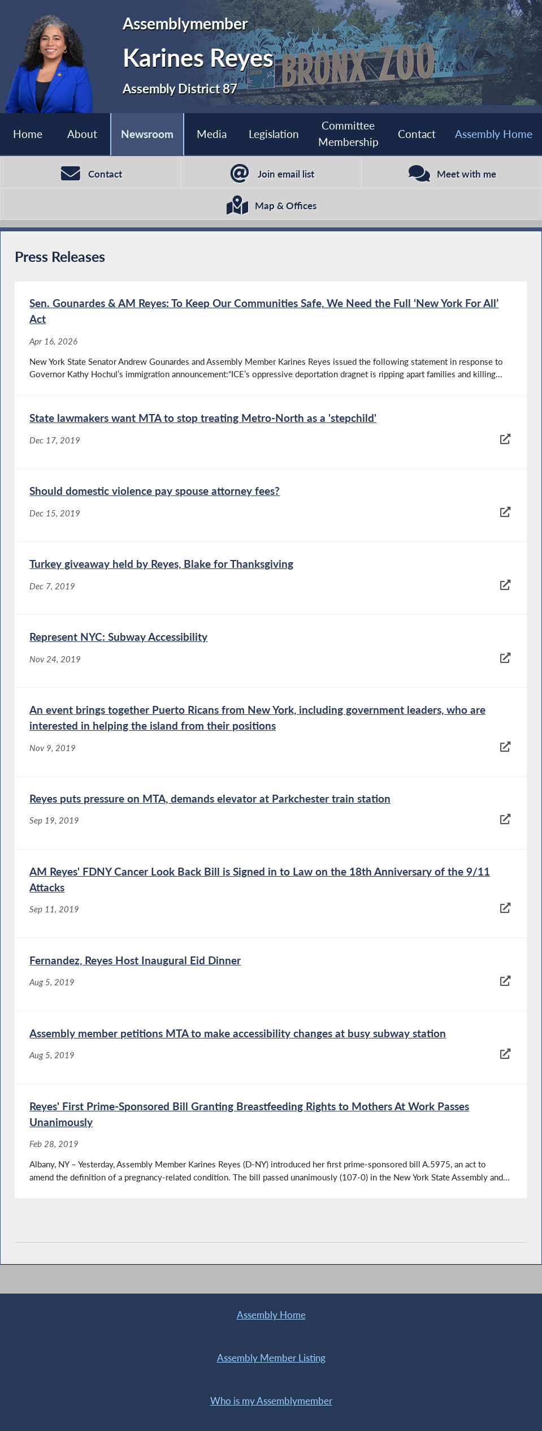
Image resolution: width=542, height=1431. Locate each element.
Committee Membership (348, 133)
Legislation (274, 133)
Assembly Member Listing (399, 1323)
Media (212, 133)
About (82, 133)
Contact (417, 133)
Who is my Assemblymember (142, 1366)
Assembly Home (142, 1323)
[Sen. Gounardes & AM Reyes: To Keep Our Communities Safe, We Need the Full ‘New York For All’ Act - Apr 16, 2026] (270, 339)
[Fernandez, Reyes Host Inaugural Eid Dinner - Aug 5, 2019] (270, 980)
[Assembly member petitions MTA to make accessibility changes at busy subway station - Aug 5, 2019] (270, 1054)
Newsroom (147, 133)
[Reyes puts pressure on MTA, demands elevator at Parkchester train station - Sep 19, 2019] (270, 817)
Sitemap (400, 1366)
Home (27, 133)
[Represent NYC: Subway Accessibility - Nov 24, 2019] (270, 654)
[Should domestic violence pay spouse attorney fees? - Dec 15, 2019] (270, 507)
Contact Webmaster (256, 1409)
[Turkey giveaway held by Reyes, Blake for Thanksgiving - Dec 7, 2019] (270, 580)
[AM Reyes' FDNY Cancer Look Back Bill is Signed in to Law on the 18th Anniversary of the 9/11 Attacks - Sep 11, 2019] (270, 899)
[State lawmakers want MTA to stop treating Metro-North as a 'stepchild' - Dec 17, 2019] (270, 433)
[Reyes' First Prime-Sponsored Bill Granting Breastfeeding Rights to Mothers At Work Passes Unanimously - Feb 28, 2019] (270, 1149)
